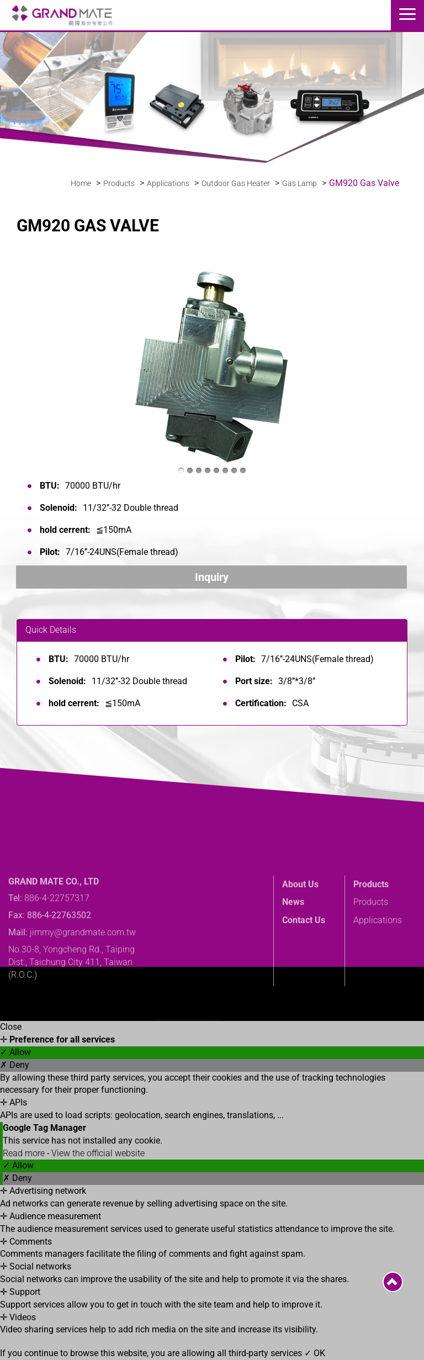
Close (11, 1027)
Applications (168, 183)
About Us (300, 915)
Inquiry (212, 577)
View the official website (98, 1153)
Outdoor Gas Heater (236, 183)
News (293, 933)
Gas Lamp (299, 183)
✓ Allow (15, 1052)
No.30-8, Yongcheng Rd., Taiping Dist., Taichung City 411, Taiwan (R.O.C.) (71, 994)
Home (81, 183)
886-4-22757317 (56, 929)
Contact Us (303, 951)
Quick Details (50, 630)
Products (119, 183)
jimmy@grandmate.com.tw (83, 964)
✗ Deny (14, 1065)
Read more (25, 1153)
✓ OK (314, 1353)
